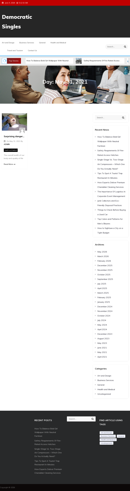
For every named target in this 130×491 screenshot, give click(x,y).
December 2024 (104, 306)
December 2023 (104, 334)
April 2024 (102, 329)
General (42, 42)
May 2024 (102, 325)
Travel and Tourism (15, 50)
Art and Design (8, 42)
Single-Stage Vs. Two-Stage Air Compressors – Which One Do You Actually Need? (111, 164)
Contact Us (32, 50)
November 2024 (104, 311)
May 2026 (102, 251)
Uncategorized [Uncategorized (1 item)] (106, 443)
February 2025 (104, 297)
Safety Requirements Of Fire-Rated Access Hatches (103, 61)
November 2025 (104, 270)
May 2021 (102, 352)
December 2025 (104, 265)
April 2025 (102, 288)
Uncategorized (104, 394)
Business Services (26, 42)
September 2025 (105, 279)
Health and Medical (58, 42)
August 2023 (103, 338)
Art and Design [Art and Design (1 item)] (106, 433)
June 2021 (102, 347)
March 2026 (103, 256)
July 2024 (101, 320)
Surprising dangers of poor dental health (14, 136)
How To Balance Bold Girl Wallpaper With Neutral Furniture (49, 61)
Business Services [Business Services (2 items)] (108, 436)
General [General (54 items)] (121, 436)
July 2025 (101, 283)
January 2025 (103, 302)
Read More (9, 164)
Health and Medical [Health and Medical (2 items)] (108, 440)
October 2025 (103, 274)
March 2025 (103, 293)
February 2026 (104, 261)
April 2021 (102, 356)
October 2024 (103, 315)
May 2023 (102, 343)
